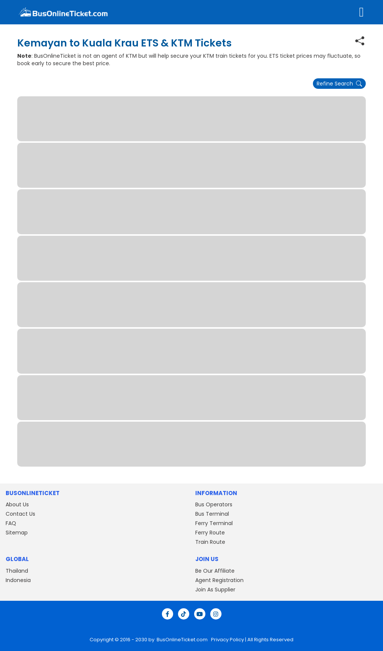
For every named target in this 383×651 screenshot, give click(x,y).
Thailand (17, 571)
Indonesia (18, 580)
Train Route (210, 542)
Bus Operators (213, 504)
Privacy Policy (227, 639)
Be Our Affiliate (215, 571)
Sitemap (17, 532)
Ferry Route (210, 532)
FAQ (11, 523)
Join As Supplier (215, 589)
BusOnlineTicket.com (183, 639)
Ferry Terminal (214, 523)
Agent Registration (219, 580)
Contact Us (20, 514)
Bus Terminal (212, 514)
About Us (17, 504)
